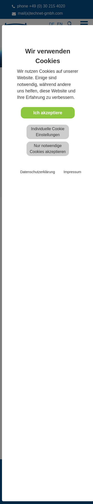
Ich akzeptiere (47, 112)
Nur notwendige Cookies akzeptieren (48, 149)
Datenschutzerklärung (37, 172)
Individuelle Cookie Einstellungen (47, 132)
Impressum (72, 172)
